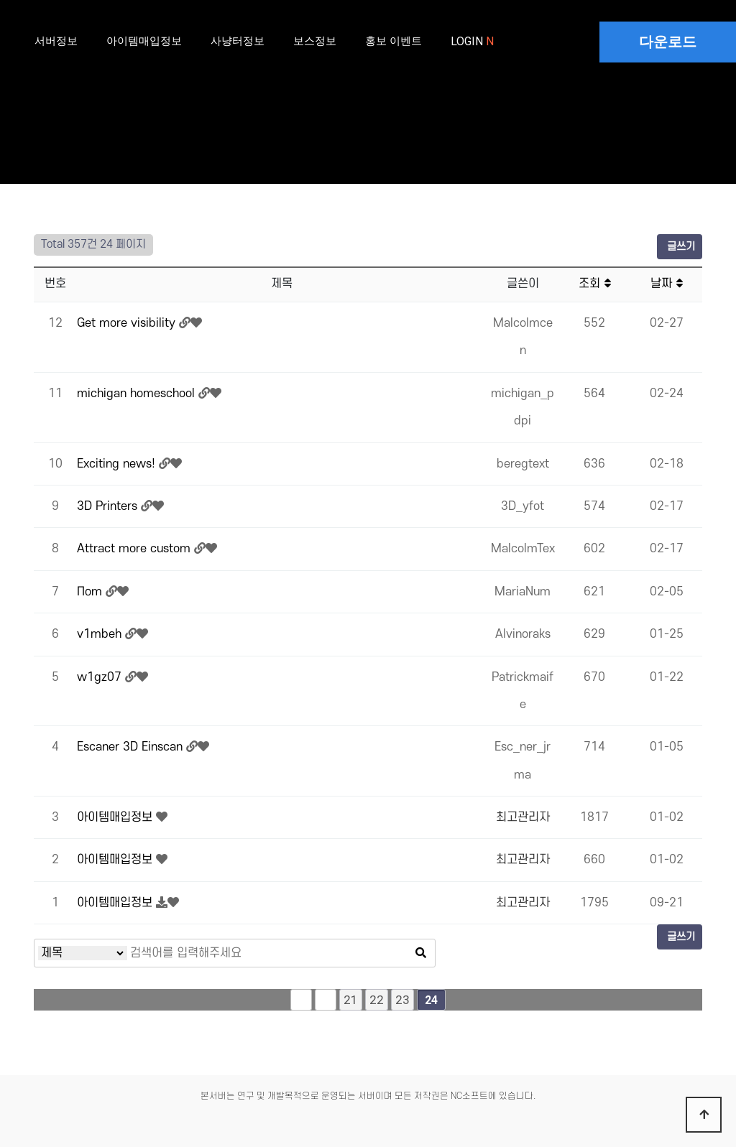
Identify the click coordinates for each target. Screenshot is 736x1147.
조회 (595, 283)
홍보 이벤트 (393, 40)
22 (376, 1000)
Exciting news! (118, 464)
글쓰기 (679, 247)
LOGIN (468, 41)
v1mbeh (101, 634)
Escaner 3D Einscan (131, 746)
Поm (91, 591)
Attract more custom (135, 548)
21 (351, 1000)
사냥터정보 (237, 40)
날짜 (666, 283)
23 (402, 1000)
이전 (325, 1000)
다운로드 (667, 41)
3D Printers (109, 506)
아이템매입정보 (144, 40)
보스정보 (314, 40)
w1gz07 (101, 677)
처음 (301, 1000)
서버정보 (56, 40)
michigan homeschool (137, 393)
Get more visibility (128, 323)
